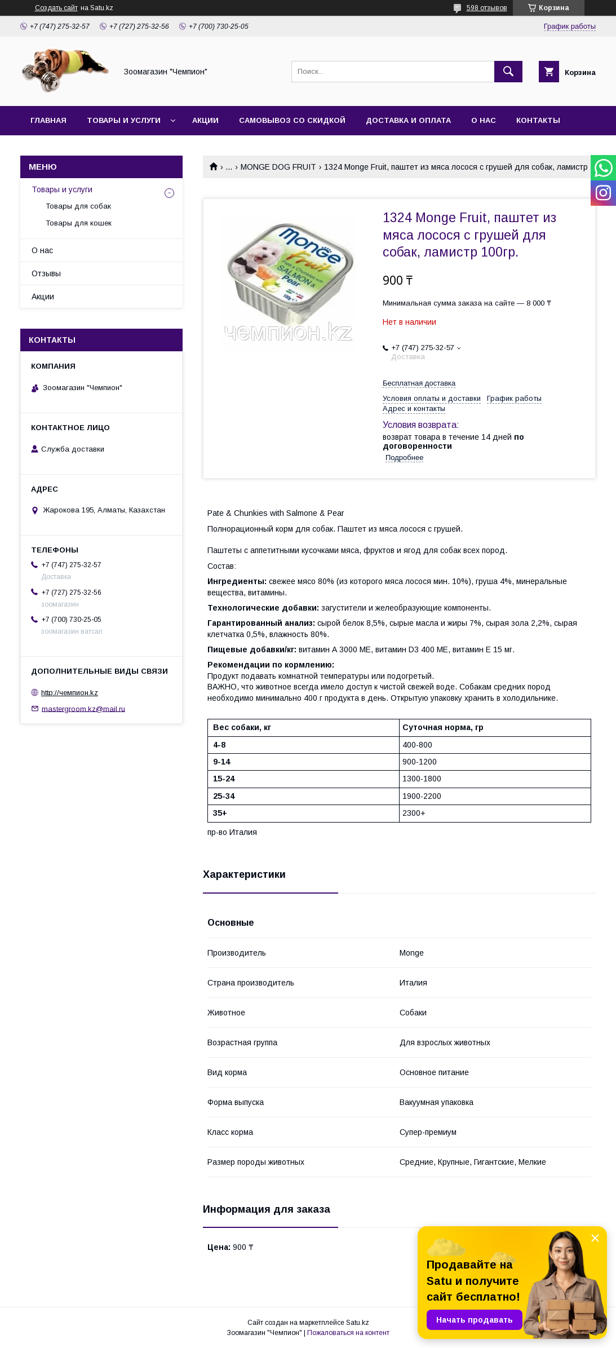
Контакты (538, 120)
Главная (48, 120)
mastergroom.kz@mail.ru (83, 708)
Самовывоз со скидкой (292, 120)
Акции (205, 120)
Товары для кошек (79, 223)
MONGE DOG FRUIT (278, 166)
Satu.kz (357, 1323)
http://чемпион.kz (69, 692)
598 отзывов (487, 8)
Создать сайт (56, 8)
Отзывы (46, 273)
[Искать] (508, 71)
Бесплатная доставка (419, 383)
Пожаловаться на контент (348, 1333)
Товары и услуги (124, 120)
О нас (483, 120)
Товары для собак (78, 206)
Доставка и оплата (408, 120)
